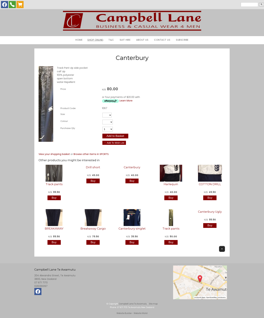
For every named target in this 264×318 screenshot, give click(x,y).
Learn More (126, 100)
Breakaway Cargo (93, 228)
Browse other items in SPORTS (91, 154)
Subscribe (182, 40)
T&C (111, 40)
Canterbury (132, 167)
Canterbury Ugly (210, 211)
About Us (142, 40)
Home (78, 40)
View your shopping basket (54, 154)
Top (222, 249)
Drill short (93, 167)
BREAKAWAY (54, 228)
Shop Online (95, 40)
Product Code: (68, 108)
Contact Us (162, 40)
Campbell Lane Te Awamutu (133, 303)
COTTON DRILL (210, 184)
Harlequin (171, 184)
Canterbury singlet (132, 228)
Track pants (54, 184)
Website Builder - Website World (132, 313)
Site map (153, 303)
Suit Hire (125, 40)
